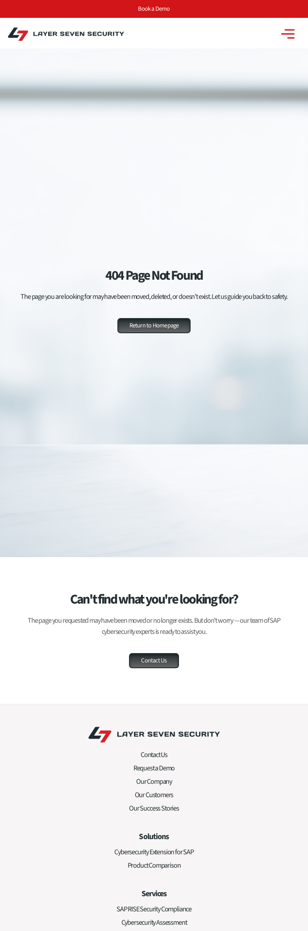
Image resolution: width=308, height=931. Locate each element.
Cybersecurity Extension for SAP (153, 855)
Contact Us (154, 758)
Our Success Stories (154, 811)
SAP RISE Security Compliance (154, 912)
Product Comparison (154, 868)
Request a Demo (154, 771)
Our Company (154, 785)
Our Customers (154, 798)
